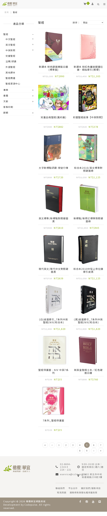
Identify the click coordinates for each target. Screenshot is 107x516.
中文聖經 (10, 39)
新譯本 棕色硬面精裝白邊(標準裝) (53, 68)
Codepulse (31, 509)
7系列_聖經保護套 (53, 420)
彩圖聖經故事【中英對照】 (88, 119)
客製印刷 (8, 107)
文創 (5, 101)
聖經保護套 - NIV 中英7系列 (53, 371)
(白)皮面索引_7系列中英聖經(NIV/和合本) (53, 321)
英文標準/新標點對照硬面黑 (53, 220)
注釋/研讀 (11, 61)
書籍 (5, 95)
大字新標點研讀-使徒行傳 (53, 169)
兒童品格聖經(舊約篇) (53, 117)
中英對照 (10, 50)
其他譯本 (10, 72)
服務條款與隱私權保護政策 (71, 496)
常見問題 (86, 492)
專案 (5, 89)
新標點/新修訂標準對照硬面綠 (88, 220)
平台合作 (74, 488)
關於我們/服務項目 (67, 492)
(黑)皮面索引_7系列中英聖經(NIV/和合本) (88, 321)
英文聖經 (10, 44)
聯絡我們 (60, 488)
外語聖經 (10, 67)
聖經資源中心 (13, 83)
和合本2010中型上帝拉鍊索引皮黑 (88, 270)
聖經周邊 (10, 78)
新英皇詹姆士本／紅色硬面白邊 (88, 371)
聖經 (5, 34)
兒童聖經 (10, 55)
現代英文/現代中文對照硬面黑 (53, 270)
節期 (5, 112)
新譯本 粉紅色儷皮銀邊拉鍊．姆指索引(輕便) (88, 68)
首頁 (6, 12)
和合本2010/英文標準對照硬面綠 (88, 169)
